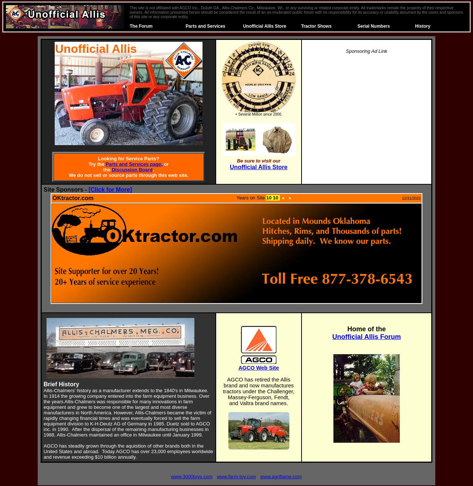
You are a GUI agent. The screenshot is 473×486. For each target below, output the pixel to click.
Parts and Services (205, 26)
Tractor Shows (316, 26)
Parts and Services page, (134, 164)
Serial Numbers (373, 26)
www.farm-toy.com (236, 476)
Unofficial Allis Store (264, 26)
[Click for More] (110, 189)
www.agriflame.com (281, 476)
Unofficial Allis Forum (366, 336)
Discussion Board (132, 169)
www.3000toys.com (191, 476)
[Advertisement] (366, 112)
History (422, 26)
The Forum (141, 26)
